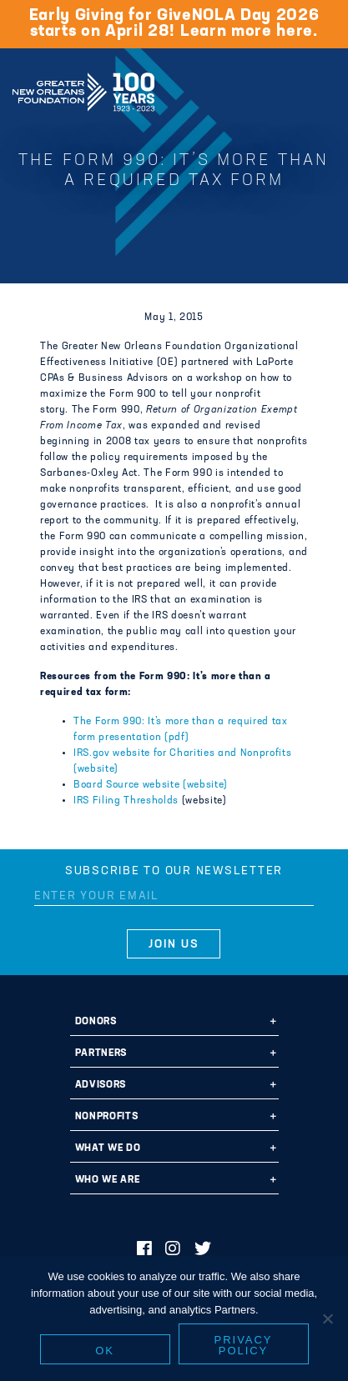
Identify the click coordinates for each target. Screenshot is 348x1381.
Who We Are (107, 1180)
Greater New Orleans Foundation (83, 86)
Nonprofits (107, 1117)
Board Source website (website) (150, 785)
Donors (96, 1022)
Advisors (100, 1085)
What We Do (108, 1148)
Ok (104, 1350)
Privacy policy (243, 1345)
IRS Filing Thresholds (127, 801)
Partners (101, 1053)
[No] (327, 1318)
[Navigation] (321, 89)
